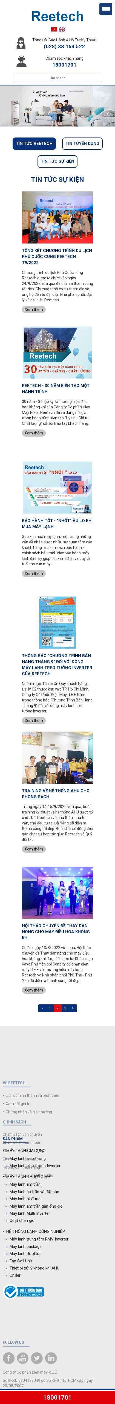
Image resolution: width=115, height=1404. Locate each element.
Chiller (13, 1275)
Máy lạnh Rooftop (23, 1253)
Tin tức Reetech (34, 143)
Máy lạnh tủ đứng (23, 1198)
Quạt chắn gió (19, 1220)
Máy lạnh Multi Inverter (27, 1213)
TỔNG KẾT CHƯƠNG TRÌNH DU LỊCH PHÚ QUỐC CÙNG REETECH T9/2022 (57, 256)
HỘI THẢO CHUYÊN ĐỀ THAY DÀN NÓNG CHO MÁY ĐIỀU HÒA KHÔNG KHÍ (56, 931)
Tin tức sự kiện (57, 161)
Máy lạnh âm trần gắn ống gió (34, 1206)
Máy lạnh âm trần (23, 1184)
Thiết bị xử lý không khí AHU (32, 1268)
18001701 (57, 1397)
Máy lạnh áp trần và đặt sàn (32, 1191)
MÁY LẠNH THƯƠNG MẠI (27, 1176)
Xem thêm (34, 309)
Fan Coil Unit (18, 1261)
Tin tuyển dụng (82, 143)
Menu (105, 9)
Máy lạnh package (23, 1246)
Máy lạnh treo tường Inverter (33, 1165)
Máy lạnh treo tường (25, 1158)
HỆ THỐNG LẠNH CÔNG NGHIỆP (34, 1231)
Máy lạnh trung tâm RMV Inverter (36, 1239)
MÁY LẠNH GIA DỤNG (24, 1150)
